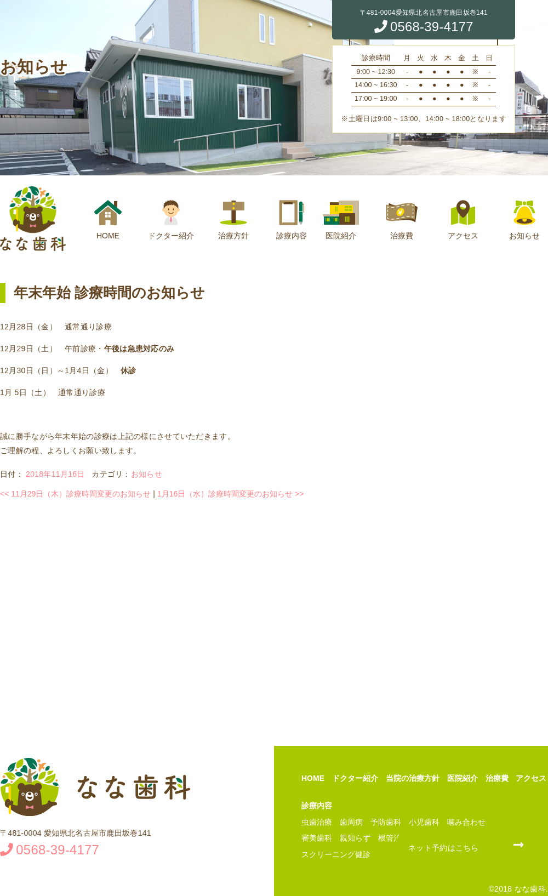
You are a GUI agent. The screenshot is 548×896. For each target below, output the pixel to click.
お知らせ (524, 220)
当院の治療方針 (412, 778)
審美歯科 (316, 838)
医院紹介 (341, 220)
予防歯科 (385, 822)
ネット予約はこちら (443, 847)
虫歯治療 (316, 822)
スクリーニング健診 (335, 854)
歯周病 (351, 822)
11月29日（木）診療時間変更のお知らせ (75, 493)
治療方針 (233, 220)
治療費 (402, 220)
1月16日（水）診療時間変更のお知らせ (230, 493)
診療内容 (291, 220)
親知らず (355, 838)
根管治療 (393, 838)
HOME (108, 220)
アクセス (463, 220)
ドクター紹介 (171, 220)
